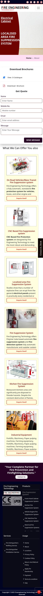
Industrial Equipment (21, 434)
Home (28, 58)
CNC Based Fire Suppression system (21, 232)
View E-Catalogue (12, 77)
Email (3, 116)
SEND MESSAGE (33, 140)
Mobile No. (5, 106)
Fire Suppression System (21, 333)
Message (4, 125)
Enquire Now (21, 198)
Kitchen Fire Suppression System (21, 385)
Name (3, 96)
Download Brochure (13, 86)
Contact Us (21, 477)
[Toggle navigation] (38, 8)
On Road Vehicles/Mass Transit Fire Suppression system (21, 181)
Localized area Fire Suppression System (21, 283)
